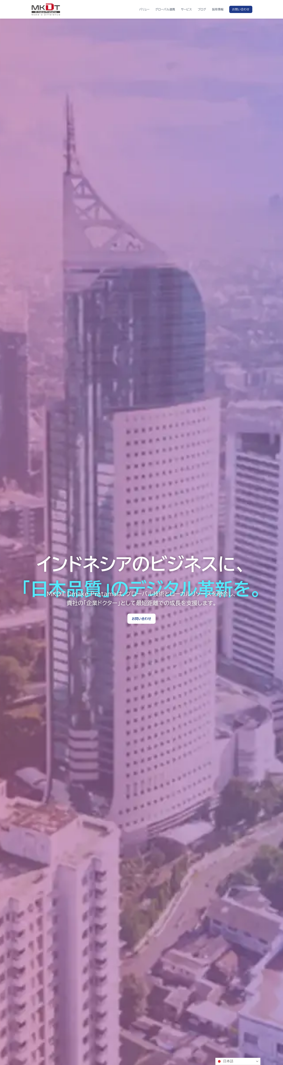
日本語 (224, 1061)
